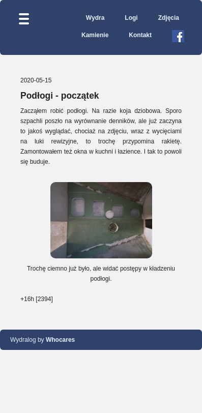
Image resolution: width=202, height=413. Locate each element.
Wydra (95, 17)
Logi (131, 17)
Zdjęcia (168, 17)
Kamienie (94, 35)
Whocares (60, 339)
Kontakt (140, 35)
